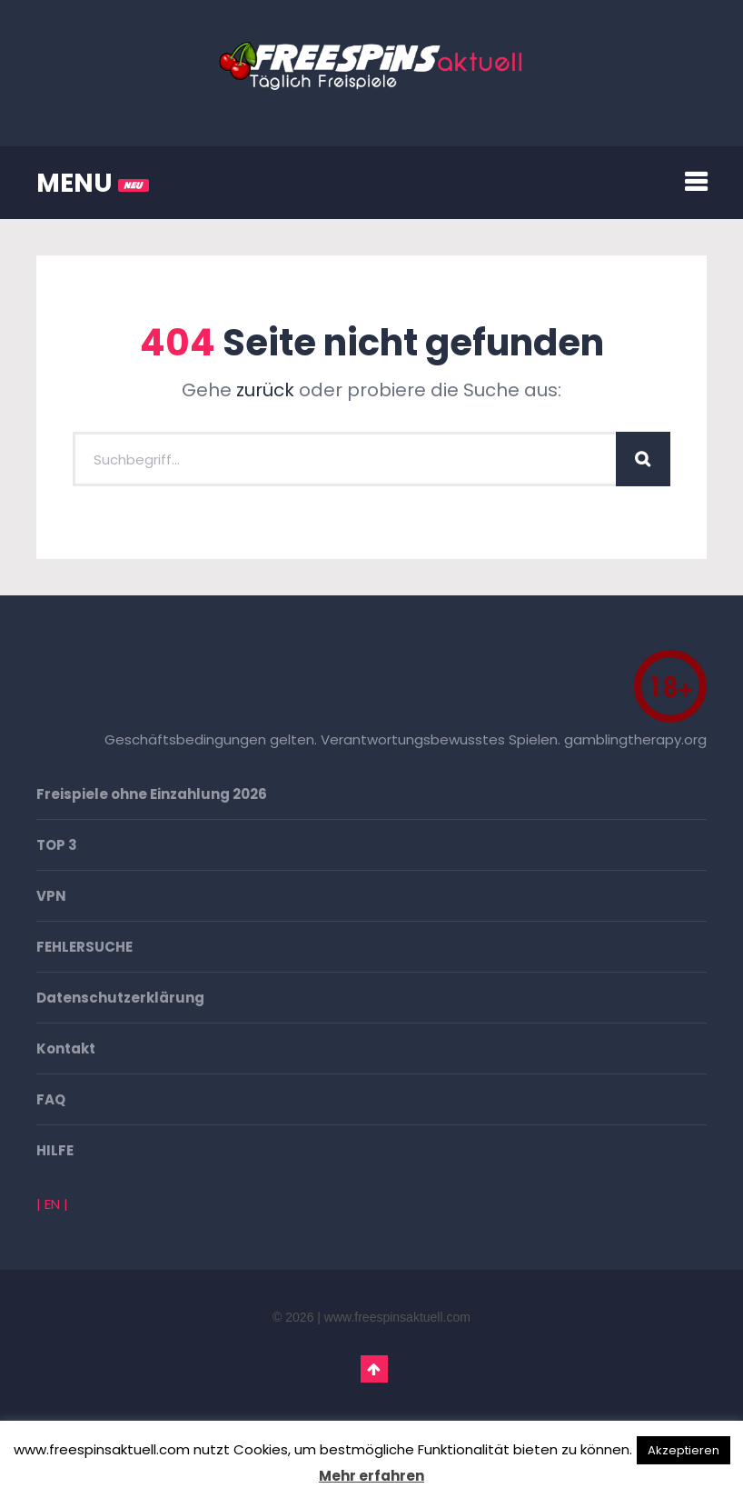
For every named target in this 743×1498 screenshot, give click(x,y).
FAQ (50, 1099)
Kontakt (65, 1048)
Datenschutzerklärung (120, 997)
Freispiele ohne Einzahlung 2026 (151, 794)
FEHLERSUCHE (84, 947)
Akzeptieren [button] (683, 1450)
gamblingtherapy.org (635, 739)
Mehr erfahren (371, 1475)
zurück (265, 390)
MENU (92, 183)
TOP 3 (56, 845)
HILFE (55, 1150)
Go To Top (374, 1369)
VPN (51, 896)
